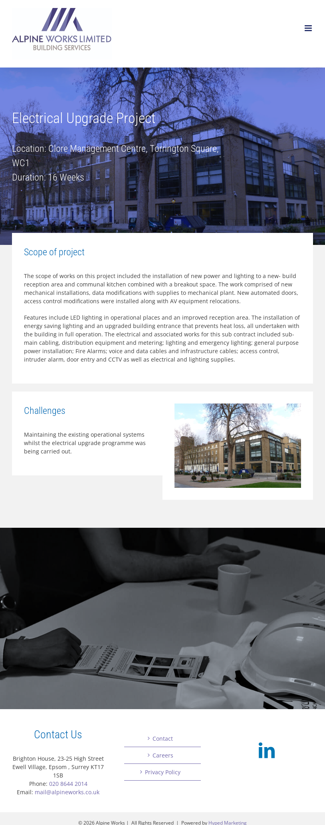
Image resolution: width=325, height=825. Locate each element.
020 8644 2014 (68, 783)
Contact (163, 738)
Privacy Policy (162, 772)
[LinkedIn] (267, 750)
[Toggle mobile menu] (309, 28)
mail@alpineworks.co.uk (67, 792)
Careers (163, 755)
